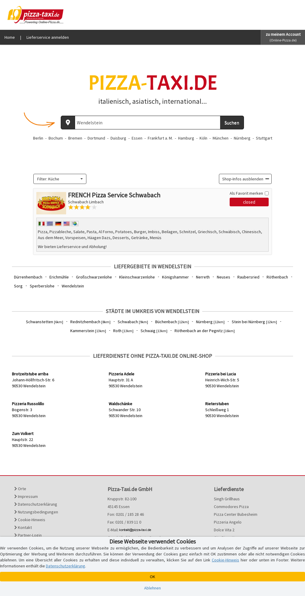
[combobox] (59, 179)
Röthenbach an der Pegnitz (205, 330)
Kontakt (23, 527)
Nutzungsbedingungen (36, 512)
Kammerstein (88, 330)
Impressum (26, 496)
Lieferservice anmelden (48, 37)
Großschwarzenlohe (94, 277)
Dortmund (96, 138)
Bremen (75, 138)
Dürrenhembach (28, 277)
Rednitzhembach (90, 321)
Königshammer (175, 277)
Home (9, 37)
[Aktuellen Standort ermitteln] (68, 122)
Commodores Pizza (231, 506)
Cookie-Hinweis (29, 519)
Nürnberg (242, 138)
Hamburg (186, 138)
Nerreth (203, 277)
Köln (203, 138)
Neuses (223, 277)
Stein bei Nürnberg (254, 321)
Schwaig (154, 330)
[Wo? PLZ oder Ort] (147, 122)
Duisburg (118, 138)
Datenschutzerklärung (35, 504)
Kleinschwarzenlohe (137, 277)
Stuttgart (264, 138)
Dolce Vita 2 (224, 529)
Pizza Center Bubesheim (235, 514)
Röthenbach (277, 277)
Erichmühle (59, 277)
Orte (20, 488)
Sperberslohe (42, 286)
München (220, 138)
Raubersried (248, 277)
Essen (137, 138)
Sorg (18, 286)
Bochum (56, 138)
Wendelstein (73, 286)
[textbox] (58, 179)
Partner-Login (28, 535)
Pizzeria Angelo (228, 522)
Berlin (38, 138)
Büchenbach (172, 321)
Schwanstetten (44, 321)
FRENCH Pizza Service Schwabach (114, 195)
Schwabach (133, 321)
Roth (123, 330)
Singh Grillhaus (227, 498)
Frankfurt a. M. (160, 138)
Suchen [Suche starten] (232, 123)
